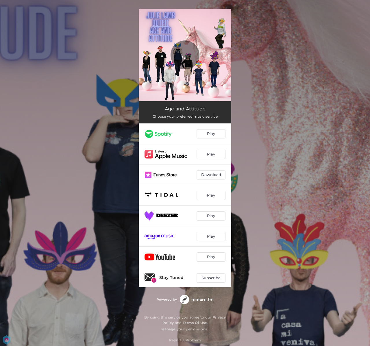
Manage (168, 329)
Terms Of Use (195, 323)
